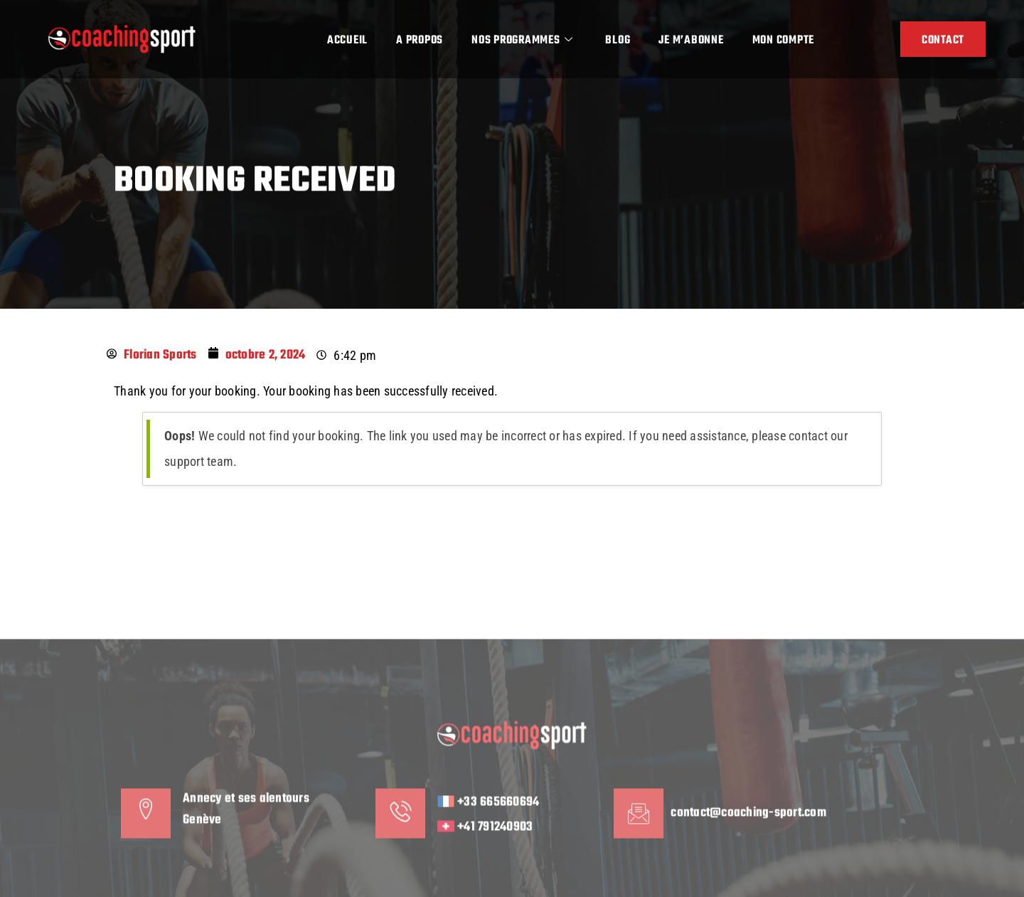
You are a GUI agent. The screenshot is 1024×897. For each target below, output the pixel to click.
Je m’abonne (690, 40)
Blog (617, 40)
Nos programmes (521, 40)
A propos (419, 40)
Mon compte (783, 40)
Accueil (347, 40)
